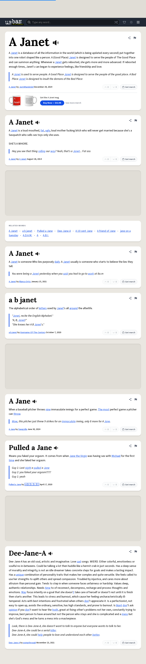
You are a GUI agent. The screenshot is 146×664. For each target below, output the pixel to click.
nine (48, 409)
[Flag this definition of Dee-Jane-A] (135, 551)
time (11, 460)
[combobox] (73, 22)
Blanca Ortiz (25, 281)
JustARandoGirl (26, 87)
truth (55, 610)
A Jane (12, 429)
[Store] (124, 22)
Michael (116, 456)
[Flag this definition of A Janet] (134, 37)
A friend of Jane (106, 231)
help (40, 635)
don (86, 601)
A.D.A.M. (27, 235)
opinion (13, 610)
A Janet (12, 87)
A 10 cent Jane (84, 231)
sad (79, 562)
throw (16, 414)
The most (103, 409)
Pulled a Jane (45, 231)
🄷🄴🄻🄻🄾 (31, 484)
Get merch (128, 87)
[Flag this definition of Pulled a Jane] (135, 445)
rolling (41, 151)
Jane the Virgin (78, 456)
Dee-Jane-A (64, 231)
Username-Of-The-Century (32, 332)
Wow (15, 421)
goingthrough (29, 642)
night (28, 468)
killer (53, 630)
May (23, 592)
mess (125, 614)
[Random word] (116, 22)
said (65, 274)
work (91, 274)
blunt (119, 605)
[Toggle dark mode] (131, 22)
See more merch (73, 103)
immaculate (69, 421)
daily (57, 262)
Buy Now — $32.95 (52, 103)
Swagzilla (22, 429)
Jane (107, 421)
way (52, 151)
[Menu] (138, 22)
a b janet (27, 231)
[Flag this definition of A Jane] (135, 399)
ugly (47, 131)
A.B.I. (46, 235)
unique (20, 575)
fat (42, 131)
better (95, 635)
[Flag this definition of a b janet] (135, 298)
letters (43, 308)
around (73, 308)
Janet (14, 53)
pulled (37, 468)
